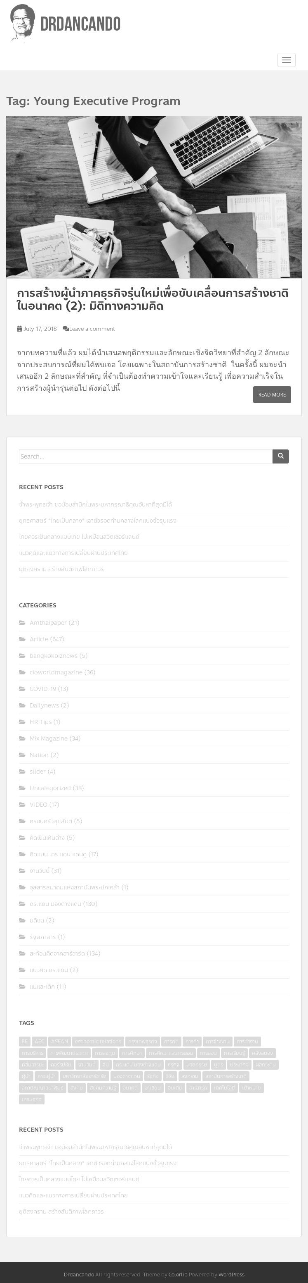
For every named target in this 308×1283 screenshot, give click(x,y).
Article (39, 639)
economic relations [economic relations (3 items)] (98, 1041)
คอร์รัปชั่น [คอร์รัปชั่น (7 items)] (61, 1064)
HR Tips (41, 722)
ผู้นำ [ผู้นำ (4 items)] (26, 1076)
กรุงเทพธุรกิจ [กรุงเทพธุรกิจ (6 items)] (142, 1041)
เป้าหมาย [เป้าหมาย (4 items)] (251, 1088)
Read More (272, 394)
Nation (39, 755)
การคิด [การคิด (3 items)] (171, 1041)
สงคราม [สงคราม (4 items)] (189, 1076)
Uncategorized (50, 788)
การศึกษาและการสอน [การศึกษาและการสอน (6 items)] (171, 1053)
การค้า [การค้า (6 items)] (192, 1041)
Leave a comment (92, 329)
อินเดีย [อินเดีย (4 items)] (175, 1088)
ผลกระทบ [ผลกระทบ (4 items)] (266, 1064)
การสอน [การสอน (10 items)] (208, 1053)
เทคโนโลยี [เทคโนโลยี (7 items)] (224, 1088)
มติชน (37, 920)
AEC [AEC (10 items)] (39, 1041)
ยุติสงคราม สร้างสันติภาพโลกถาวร (61, 569)
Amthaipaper (48, 623)
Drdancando (79, 1274)
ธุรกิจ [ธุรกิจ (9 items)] (173, 1064)
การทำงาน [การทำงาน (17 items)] (247, 1041)
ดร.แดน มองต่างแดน (55, 904)
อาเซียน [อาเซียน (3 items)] (153, 1088)
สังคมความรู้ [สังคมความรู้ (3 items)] (103, 1088)
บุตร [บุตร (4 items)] (218, 1064)
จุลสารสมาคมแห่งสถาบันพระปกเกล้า (75, 887)
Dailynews (44, 705)
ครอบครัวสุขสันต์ (51, 821)
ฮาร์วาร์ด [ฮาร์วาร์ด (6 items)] (198, 1088)
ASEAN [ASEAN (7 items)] (59, 1041)
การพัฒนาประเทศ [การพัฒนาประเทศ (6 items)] (69, 1053)
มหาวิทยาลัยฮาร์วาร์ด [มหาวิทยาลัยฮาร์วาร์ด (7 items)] (84, 1076)
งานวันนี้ (39, 871)
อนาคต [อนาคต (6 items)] (130, 1088)
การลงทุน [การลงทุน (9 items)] (105, 1053)
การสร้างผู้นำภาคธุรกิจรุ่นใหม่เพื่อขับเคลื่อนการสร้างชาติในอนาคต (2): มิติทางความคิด (153, 299)
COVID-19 (43, 689)
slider (38, 771)
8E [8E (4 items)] (25, 1041)
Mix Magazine (49, 738)
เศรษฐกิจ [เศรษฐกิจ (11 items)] (32, 1099)
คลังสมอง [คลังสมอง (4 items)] (262, 1053)
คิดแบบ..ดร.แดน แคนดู (58, 854)
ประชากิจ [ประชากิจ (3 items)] (239, 1064)
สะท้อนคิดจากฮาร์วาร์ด (57, 953)
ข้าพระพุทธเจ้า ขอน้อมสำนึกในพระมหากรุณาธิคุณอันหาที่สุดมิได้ (95, 504)
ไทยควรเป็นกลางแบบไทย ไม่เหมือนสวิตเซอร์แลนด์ (79, 537)
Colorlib (178, 1274)
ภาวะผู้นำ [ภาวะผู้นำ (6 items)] (47, 1076)
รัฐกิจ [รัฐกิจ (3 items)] (153, 1076)
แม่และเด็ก (42, 986)
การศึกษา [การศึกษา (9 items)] (132, 1053)
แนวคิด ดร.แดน (49, 970)
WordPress (232, 1274)
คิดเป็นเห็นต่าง (47, 838)
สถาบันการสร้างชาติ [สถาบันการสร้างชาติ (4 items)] (226, 1076)
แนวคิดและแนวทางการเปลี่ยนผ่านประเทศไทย (73, 553)
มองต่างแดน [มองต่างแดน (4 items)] (126, 1076)
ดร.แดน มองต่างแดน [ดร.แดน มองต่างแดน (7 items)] (138, 1064)
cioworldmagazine (56, 672)
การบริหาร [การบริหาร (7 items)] (32, 1053)
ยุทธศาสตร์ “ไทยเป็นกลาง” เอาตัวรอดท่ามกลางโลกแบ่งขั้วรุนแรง (97, 520)
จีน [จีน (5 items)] (106, 1064)
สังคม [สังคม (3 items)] (77, 1088)
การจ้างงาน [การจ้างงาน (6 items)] (218, 1041)
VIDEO (38, 804)
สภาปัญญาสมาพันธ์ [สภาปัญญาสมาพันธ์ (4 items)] (42, 1088)
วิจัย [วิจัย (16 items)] (170, 1076)
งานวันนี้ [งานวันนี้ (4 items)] (87, 1064)
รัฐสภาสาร (43, 937)
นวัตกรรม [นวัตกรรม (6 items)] (196, 1064)
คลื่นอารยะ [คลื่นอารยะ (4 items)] (33, 1064)
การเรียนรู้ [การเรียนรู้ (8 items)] (234, 1053)
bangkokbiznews (54, 656)
